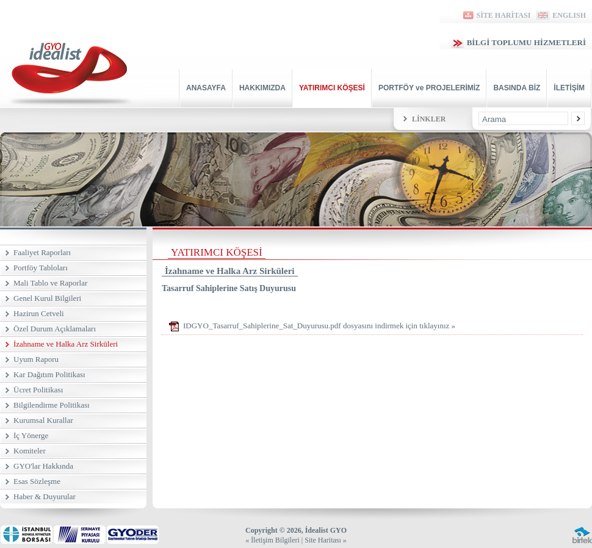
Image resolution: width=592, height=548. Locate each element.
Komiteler (29, 450)
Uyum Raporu (36, 359)
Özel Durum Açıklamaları (54, 328)
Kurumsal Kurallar (43, 420)
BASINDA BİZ (516, 88)
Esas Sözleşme (36, 481)
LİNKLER (429, 119)
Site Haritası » (326, 540)
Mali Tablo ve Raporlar (50, 282)
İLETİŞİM (569, 88)
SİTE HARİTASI (496, 15)
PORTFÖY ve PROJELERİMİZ (429, 88)
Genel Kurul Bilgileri (47, 298)
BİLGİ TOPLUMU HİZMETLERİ (518, 42)
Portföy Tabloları (40, 267)
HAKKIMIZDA (262, 88)
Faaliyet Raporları (42, 252)
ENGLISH (561, 15)
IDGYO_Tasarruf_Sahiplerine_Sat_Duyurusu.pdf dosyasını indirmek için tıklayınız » (311, 326)
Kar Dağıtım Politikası (49, 374)
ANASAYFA (206, 88)
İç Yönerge (30, 435)
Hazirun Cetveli (38, 313)
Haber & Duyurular (44, 496)
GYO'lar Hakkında (43, 465)
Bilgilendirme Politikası (51, 404)
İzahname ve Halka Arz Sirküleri (65, 343)
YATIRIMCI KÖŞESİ (332, 88)
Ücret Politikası (38, 389)
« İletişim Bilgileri (272, 540)
